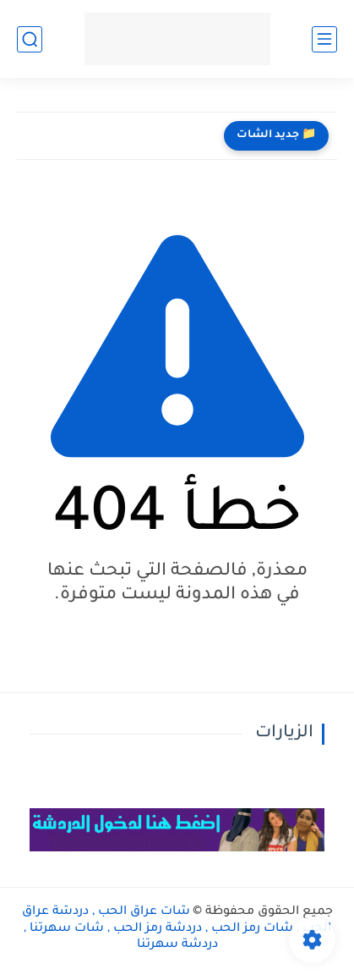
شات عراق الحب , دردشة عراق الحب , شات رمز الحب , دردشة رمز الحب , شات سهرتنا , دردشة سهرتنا (176, 929)
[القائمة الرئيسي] (324, 39)
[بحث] (29, 39)
